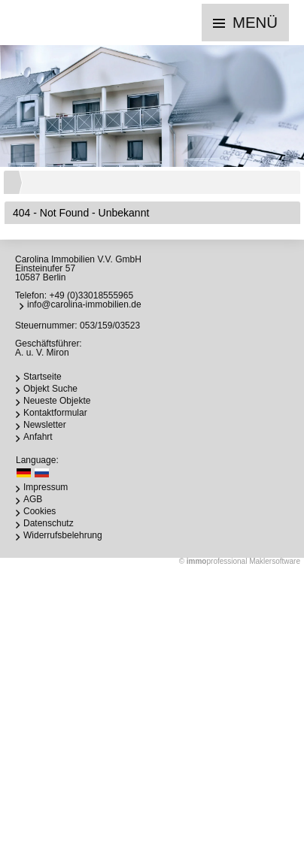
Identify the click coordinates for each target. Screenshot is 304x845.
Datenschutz (48, 523)
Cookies (39, 511)
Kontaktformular (55, 412)
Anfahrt (38, 437)
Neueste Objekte (56, 400)
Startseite (42, 376)
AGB (32, 499)
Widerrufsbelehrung (62, 535)
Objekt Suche (50, 388)
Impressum (45, 487)
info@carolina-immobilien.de (84, 304)
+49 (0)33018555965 (91, 295)
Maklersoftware (274, 561)
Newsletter (44, 424)
